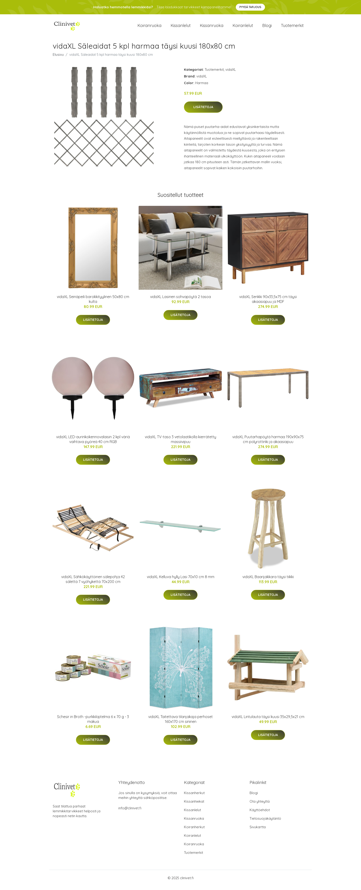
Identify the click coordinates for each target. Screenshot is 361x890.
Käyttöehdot (260, 814)
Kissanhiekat (194, 805)
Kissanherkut (194, 797)
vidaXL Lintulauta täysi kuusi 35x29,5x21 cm (268, 721)
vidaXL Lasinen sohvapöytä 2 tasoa (180, 301)
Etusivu (58, 58)
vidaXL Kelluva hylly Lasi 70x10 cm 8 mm (180, 580)
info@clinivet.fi (129, 812)
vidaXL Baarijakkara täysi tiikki (268, 580)
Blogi (267, 27)
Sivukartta (258, 831)
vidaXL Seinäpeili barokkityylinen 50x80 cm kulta (93, 303)
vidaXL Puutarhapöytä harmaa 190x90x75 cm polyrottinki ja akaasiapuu (268, 443)
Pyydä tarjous (250, 7)
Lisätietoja (203, 111)
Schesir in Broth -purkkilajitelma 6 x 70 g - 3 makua (93, 723)
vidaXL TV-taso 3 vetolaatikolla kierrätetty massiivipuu (180, 443)
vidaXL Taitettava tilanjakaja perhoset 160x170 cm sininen (180, 723)
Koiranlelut (243, 27)
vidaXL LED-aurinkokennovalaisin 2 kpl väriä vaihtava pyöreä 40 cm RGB (93, 443)
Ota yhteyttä (260, 805)
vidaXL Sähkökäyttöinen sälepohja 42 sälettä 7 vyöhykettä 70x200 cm (93, 583)
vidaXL (230, 73)
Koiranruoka (149, 27)
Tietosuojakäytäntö (265, 822)
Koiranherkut (194, 831)
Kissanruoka (211, 27)
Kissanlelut (181, 27)
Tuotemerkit (292, 27)
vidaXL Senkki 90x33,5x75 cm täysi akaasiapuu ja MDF (268, 303)
